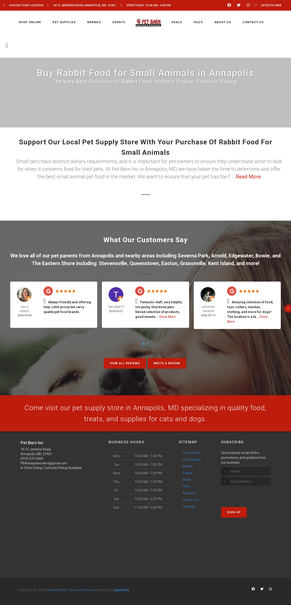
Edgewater (241, 256)
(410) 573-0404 (32, 458)
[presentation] (245, 494)
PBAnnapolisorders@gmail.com (44, 463)
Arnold (218, 256)
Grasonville (193, 263)
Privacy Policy (56, 590)
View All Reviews (125, 363)
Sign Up (234, 512)
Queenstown (144, 263)
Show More (167, 317)
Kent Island (221, 263)
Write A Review (167, 363)
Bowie (263, 256)
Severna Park (193, 256)
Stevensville (113, 263)
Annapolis (102, 256)
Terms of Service (81, 590)
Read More (248, 177)
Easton (169, 263)
